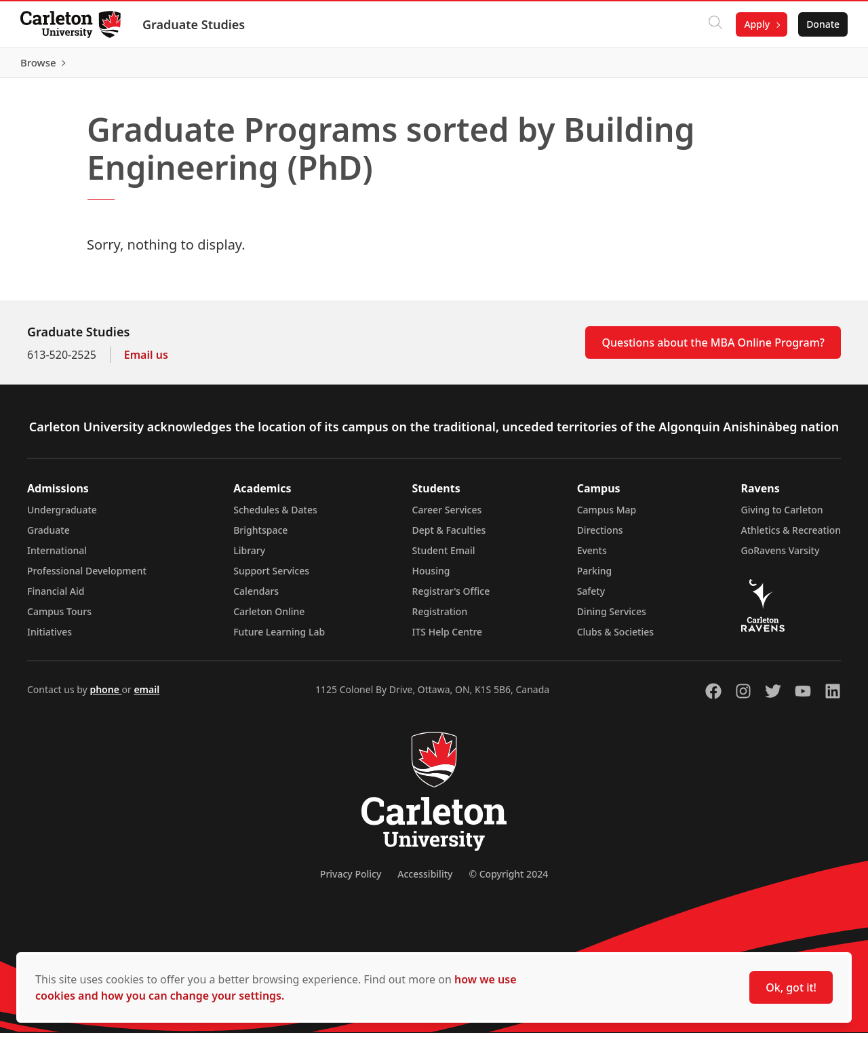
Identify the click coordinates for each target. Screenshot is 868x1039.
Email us (146, 360)
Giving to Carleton (782, 515)
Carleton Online (268, 617)
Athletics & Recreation (791, 536)
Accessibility (424, 880)
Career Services (447, 515)
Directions (600, 536)
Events (592, 556)
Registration (440, 617)
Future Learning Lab (279, 637)
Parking (594, 576)
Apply (755, 24)
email (146, 695)
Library (249, 556)
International (57, 556)
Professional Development (86, 576)
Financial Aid (55, 597)
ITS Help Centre (447, 637)
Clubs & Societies (615, 637)
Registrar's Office (451, 597)
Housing (431, 576)
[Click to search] (714, 24)
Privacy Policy (350, 880)
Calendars (256, 597)
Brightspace (260, 536)
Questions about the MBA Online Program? (713, 348)
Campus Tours (59, 617)
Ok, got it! (791, 987)
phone (105, 695)
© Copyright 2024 (508, 880)
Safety (591, 597)
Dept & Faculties (449, 536)
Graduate (48, 536)
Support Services (271, 576)
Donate (821, 24)
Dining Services (611, 617)
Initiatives (49, 637)
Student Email (443, 556)
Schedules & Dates (275, 515)
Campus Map (607, 515)
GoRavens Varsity (780, 556)
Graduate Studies (195, 24)
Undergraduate (62, 515)
